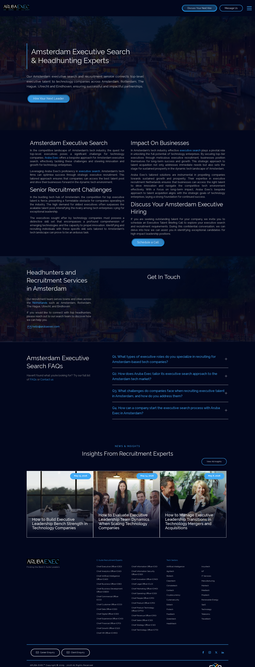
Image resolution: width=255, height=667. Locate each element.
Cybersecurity (173, 600)
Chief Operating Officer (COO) (144, 593)
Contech (170, 590)
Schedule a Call (148, 242)
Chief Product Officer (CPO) (143, 603)
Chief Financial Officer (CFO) (109, 623)
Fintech (170, 609)
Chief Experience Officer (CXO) (110, 618)
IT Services (206, 576)
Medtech (205, 590)
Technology (206, 609)
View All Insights (214, 461)
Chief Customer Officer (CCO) (109, 604)
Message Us (231, 8)
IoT (202, 571)
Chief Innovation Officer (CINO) (145, 579)
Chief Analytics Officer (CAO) (109, 571)
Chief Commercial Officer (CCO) (107, 598)
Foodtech (171, 614)
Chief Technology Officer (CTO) (145, 630)
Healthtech (171, 623)
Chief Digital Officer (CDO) (108, 614)
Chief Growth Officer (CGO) (108, 628)
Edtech (170, 604)
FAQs (33, 379)
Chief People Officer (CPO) (143, 598)
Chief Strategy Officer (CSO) (143, 625)
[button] (45, 652)
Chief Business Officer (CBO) (109, 584)
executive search (89, 171)
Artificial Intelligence (175, 566)
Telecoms (205, 614)
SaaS (203, 604)
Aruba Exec (51, 157)
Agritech (170, 571)
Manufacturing (208, 581)
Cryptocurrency (173, 595)
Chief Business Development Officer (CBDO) (109, 590)
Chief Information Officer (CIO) (144, 566)
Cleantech (171, 581)
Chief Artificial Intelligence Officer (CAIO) (108, 577)
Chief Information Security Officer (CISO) (143, 572)
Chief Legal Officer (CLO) (142, 584)
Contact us (47, 379)
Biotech (170, 576)
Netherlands (39, 302)
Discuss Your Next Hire (199, 8)
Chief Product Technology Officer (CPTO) (143, 609)
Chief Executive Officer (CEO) (109, 566)
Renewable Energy (209, 600)
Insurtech (205, 566)
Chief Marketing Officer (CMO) (145, 589)
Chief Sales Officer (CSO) (142, 620)
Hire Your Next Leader (48, 98)
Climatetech (172, 585)
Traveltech (206, 619)
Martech (205, 585)
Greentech (171, 619)
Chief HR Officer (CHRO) (107, 633)
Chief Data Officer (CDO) (107, 609)
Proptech (205, 595)
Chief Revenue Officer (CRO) (144, 615)
